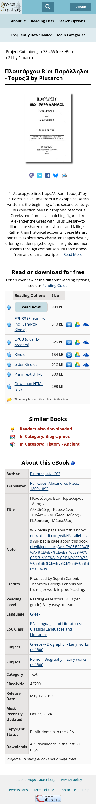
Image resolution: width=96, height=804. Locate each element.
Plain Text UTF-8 (29, 374)
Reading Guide (55, 285)
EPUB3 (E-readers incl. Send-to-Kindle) (30, 324)
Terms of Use (43, 790)
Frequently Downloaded (32, 34)
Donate (81, 7)
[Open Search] (48, 7)
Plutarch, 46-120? (45, 473)
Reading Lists (42, 21)
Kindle (20, 354)
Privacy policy (71, 779)
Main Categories (71, 34)
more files (38, 399)
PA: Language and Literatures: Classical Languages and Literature (56, 629)
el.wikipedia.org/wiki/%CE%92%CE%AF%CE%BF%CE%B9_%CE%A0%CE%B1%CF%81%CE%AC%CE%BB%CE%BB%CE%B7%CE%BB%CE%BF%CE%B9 (59, 558)
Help (85, 790)
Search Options (72, 21)
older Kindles (26, 364)
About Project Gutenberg (35, 779)
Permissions (18, 790)
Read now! (31, 307)
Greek (35, 614)
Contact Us (68, 790)
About (18, 21)
